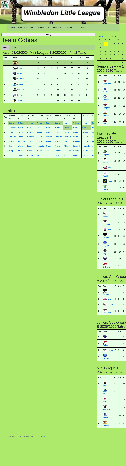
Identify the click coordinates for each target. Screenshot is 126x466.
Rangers (106, 108)
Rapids (105, 176)
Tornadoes (107, 224)
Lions (109, 229)
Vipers (105, 163)
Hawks (105, 401)
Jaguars (106, 246)
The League (28, 27)
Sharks (105, 393)
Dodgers (106, 189)
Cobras (106, 425)
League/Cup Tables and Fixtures (50, 27)
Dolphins (106, 267)
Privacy (42, 436)
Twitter (19, 27)
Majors (105, 92)
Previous (100, 36)
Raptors (106, 155)
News (13, 27)
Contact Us (81, 27)
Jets (109, 168)
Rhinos (105, 417)
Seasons (69, 27)
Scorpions (107, 84)
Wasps (105, 386)
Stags (109, 181)
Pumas (105, 216)
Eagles (105, 254)
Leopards (20, 90)
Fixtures (13, 47)
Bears (109, 259)
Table (5, 47)
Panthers (106, 409)
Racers (106, 124)
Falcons (106, 238)
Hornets (106, 116)
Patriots (106, 100)
